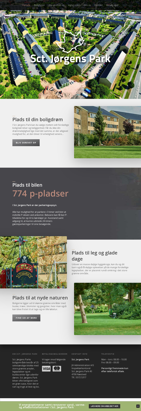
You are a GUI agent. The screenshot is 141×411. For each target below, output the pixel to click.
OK (105, 403)
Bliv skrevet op (56, 5)
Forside (26, 5)
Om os (87, 5)
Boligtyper (39, 5)
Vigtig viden (74, 5)
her (98, 402)
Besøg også (112, 5)
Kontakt (98, 5)
